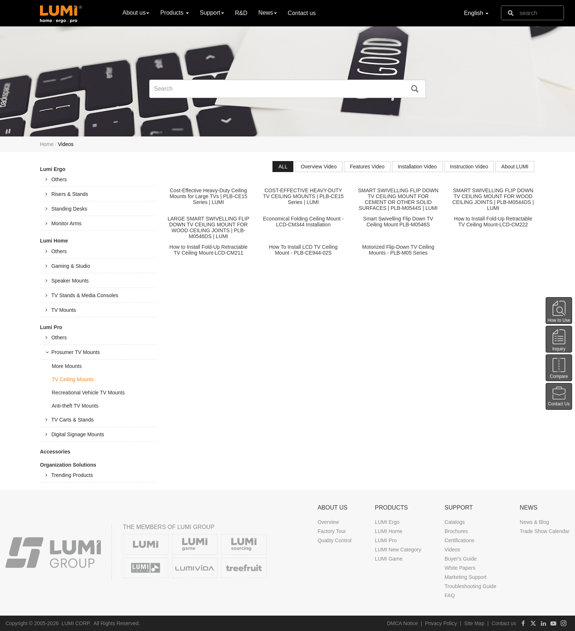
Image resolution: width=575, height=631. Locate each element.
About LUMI (514, 166)
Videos (452, 549)
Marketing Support (465, 577)
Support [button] (212, 13)
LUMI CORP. (76, 623)
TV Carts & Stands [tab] (69, 420)
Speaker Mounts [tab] (67, 281)
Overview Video (319, 166)
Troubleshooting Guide (470, 586)
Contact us (302, 13)
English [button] (476, 13)
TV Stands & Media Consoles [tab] (81, 295)
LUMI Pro (385, 540)
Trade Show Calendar (544, 531)
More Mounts (67, 366)
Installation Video (417, 166)
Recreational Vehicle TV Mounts (88, 392)
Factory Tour (332, 531)
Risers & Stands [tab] (66, 194)
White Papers (459, 568)
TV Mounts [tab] (60, 310)
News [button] (268, 13)
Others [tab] (56, 179)
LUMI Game (388, 559)
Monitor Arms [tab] (63, 223)
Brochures (456, 531)
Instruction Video (469, 166)
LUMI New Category (398, 549)
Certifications (459, 540)
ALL (283, 166)
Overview (328, 522)
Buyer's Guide (460, 559)
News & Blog (534, 522)
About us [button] (135, 13)
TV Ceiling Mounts (73, 379)
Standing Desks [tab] (66, 209)
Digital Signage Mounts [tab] (74, 434)
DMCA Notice (402, 623)
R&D (241, 13)
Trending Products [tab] (69, 475)
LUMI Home (388, 531)
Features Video (367, 166)
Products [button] (174, 13)
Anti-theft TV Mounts (75, 406)
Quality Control (335, 540)
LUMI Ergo (387, 522)
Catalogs (454, 522)
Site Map (474, 623)
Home (47, 144)
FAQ (449, 595)
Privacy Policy (441, 623)
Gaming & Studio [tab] (67, 266)
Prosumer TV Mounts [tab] (72, 352)
